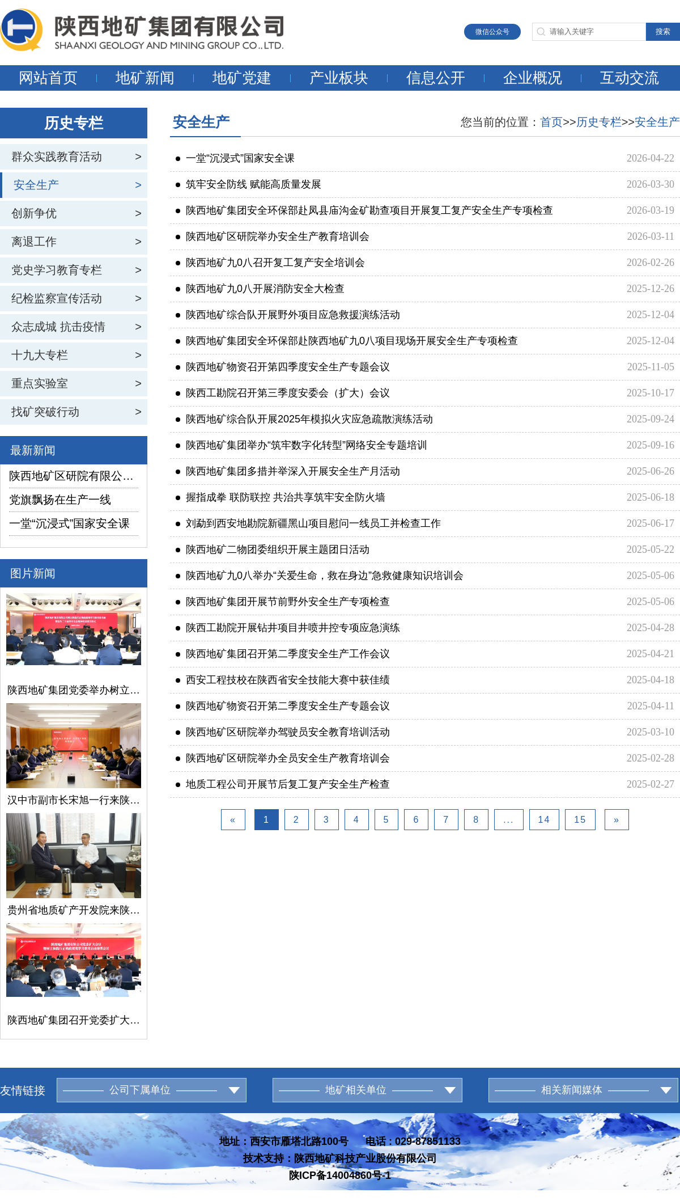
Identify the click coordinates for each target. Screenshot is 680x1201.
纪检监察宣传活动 (56, 298)
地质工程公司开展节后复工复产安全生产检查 (283, 784)
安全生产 (36, 185)
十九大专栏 (39, 355)
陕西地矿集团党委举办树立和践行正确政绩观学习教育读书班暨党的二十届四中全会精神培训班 (73, 690)
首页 (551, 122)
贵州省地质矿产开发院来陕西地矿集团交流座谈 (73, 910)
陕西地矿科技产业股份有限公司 (365, 1158)
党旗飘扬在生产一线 (60, 499)
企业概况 (532, 77)
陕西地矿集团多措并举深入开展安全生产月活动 (288, 471)
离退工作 (34, 241)
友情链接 (22, 1090)
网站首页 (48, 77)
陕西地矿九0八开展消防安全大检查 (260, 288)
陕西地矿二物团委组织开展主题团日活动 (272, 549)
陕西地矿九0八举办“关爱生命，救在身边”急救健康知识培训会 (320, 575)
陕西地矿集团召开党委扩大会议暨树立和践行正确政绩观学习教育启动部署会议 (73, 1020)
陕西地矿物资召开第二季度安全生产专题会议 (283, 706)
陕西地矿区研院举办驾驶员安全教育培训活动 (283, 732)
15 (580, 819)
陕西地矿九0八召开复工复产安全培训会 (270, 262)
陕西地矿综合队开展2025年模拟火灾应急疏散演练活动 (304, 419)
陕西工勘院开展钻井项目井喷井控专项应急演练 (288, 627)
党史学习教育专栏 (56, 270)
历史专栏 (599, 122)
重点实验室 (39, 383)
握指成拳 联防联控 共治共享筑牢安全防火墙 (280, 497)
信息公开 (435, 77)
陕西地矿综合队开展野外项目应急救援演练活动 (288, 314)
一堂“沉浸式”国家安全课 (69, 523)
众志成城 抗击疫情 (58, 326)
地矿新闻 (145, 77)
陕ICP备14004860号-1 (340, 1175)
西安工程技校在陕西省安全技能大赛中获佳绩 (283, 680)
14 (544, 819)
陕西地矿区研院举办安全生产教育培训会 (272, 236)
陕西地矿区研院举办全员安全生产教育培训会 (283, 758)
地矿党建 (241, 77)
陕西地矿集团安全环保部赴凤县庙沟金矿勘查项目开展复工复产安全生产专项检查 (364, 210)
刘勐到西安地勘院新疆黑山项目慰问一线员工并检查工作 (308, 523)
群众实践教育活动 (56, 156)
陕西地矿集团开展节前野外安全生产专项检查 (283, 601)
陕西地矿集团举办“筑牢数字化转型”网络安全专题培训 (301, 445)
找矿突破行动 (45, 411)
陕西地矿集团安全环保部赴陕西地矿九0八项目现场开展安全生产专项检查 (347, 340)
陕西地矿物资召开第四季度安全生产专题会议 (283, 367)
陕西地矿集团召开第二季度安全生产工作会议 (283, 653)
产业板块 (338, 77)
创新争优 (34, 213)
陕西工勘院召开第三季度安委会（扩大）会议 (283, 393)
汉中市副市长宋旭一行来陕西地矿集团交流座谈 (73, 800)
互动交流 (629, 77)
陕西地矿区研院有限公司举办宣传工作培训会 (73, 476)
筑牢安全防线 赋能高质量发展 (248, 184)
